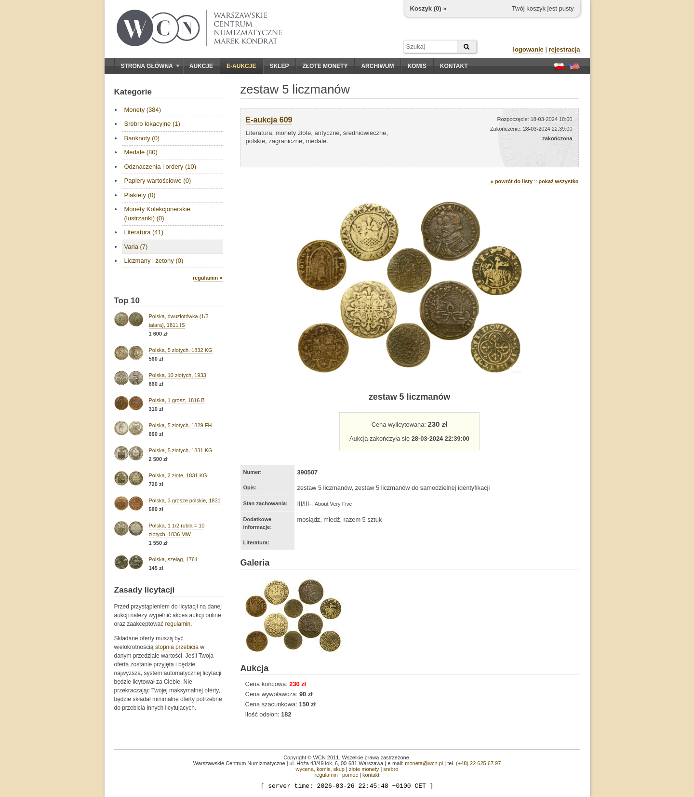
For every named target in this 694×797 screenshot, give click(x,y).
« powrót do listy (512, 181)
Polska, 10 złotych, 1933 (177, 375)
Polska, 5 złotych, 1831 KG (181, 450)
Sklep (279, 66)
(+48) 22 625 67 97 (478, 763)
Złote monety (324, 66)
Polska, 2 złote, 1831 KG (178, 475)
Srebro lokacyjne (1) (152, 123)
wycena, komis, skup (319, 769)
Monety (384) (142, 109)
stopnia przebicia (177, 647)
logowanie (528, 49)
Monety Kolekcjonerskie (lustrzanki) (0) (157, 213)
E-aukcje (241, 66)
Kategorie (133, 91)
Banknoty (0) (142, 138)
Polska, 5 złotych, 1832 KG (181, 350)
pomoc (350, 775)
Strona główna (150, 66)
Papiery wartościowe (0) (157, 180)
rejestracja (564, 49)
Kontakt (454, 66)
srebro (390, 769)
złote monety (364, 769)
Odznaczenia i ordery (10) (160, 166)
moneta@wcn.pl (424, 763)
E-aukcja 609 (269, 120)
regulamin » (208, 278)
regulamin (178, 624)
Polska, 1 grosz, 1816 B (177, 400)
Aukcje (201, 66)
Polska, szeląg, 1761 (173, 559)
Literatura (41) (144, 232)
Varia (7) (136, 246)
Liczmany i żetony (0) (154, 260)
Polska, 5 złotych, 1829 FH (180, 425)
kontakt (370, 775)
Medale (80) (141, 152)
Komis (416, 66)
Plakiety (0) (140, 195)
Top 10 (127, 300)
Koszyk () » (428, 8)
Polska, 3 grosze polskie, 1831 (185, 500)
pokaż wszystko (558, 181)
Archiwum (377, 66)
